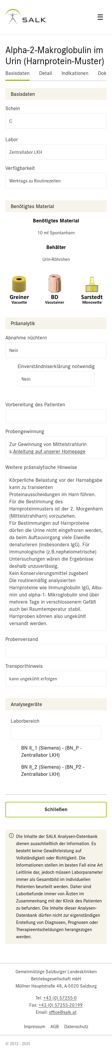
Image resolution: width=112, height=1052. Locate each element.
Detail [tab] (45, 73)
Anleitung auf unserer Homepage (49, 451)
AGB (54, 1026)
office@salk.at (62, 1012)
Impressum (34, 1026)
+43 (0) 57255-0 (60, 998)
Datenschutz (76, 1026)
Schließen (56, 809)
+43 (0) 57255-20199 (61, 1005)
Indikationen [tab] (75, 73)
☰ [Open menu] (100, 17)
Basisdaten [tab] (17, 73)
